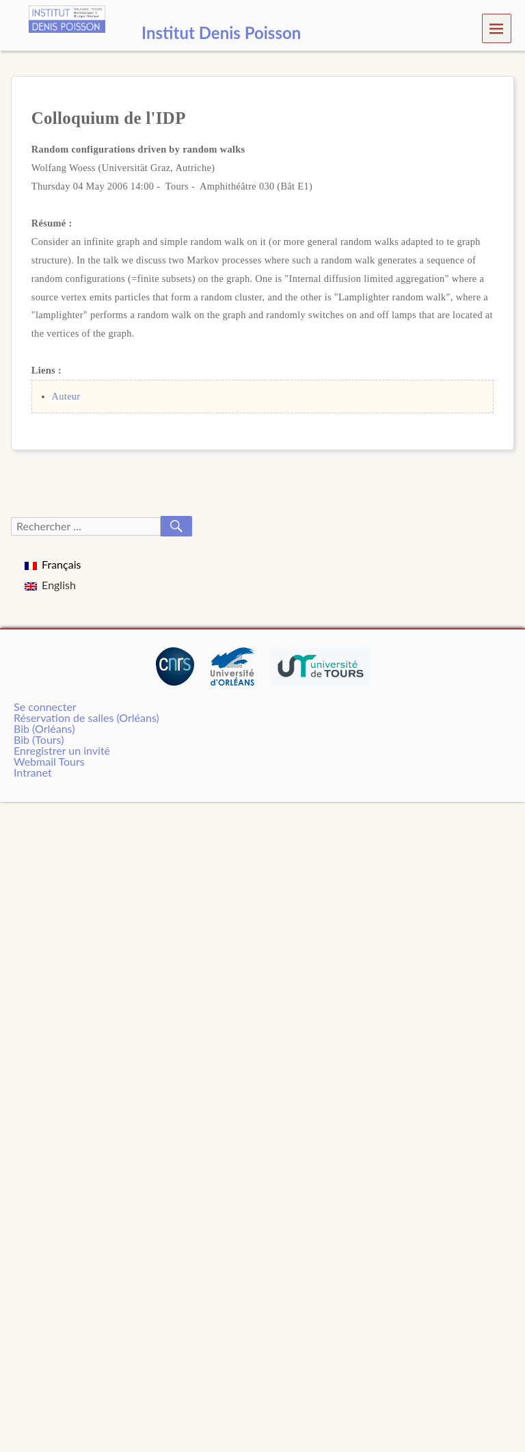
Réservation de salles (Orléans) (86, 717)
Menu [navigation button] (496, 28)
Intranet (33, 772)
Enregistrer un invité (62, 750)
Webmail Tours (49, 761)
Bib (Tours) (39, 739)
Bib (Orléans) (44, 728)
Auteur (66, 396)
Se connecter (45, 706)
